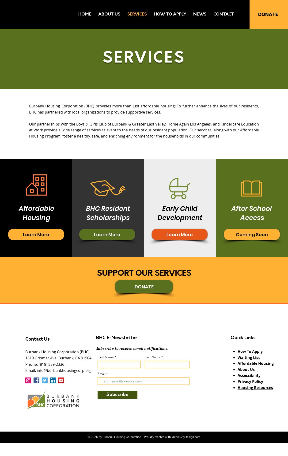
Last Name (152, 357)
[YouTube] (61, 380)
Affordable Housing (256, 363)
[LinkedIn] (53, 380)
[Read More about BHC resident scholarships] (36, 234)
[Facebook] (36, 380)
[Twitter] (45, 380)
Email (102, 373)
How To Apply (250, 351)
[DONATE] (268, 14)
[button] (252, 234)
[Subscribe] (117, 395)
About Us (246, 369)
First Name (106, 357)
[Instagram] (28, 380)
